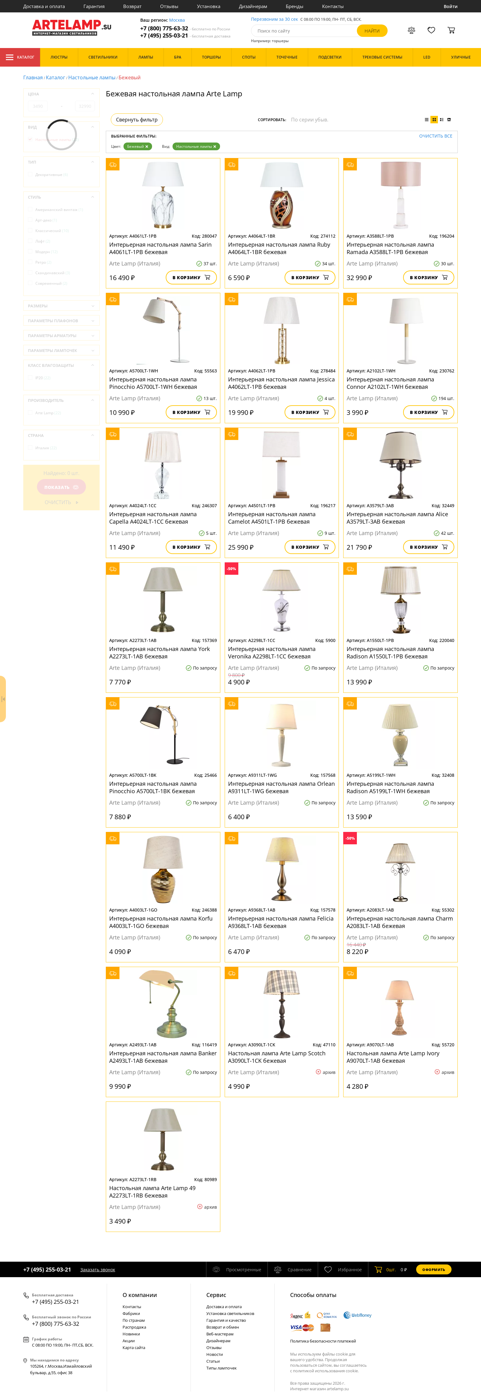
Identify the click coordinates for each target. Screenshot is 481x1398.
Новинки (131, 1334)
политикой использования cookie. (326, 1371)
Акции (129, 1340)
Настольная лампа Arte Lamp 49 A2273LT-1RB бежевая (152, 1191)
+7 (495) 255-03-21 (185, 35)
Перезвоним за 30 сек (274, 19)
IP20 (43, 377)
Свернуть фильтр (137, 119)
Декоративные (51, 174)
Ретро (43, 262)
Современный (51, 283)
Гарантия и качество (226, 1320)
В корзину (191, 277)
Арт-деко (46, 220)
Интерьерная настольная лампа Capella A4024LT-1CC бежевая (153, 517)
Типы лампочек (221, 1368)
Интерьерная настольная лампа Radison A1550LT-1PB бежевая (390, 652)
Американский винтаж (59, 209)
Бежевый (137, 146)
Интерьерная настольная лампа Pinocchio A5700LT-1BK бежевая (153, 787)
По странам (134, 1320)
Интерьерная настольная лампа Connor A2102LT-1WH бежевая (390, 383)
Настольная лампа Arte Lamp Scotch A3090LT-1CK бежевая (277, 1056)
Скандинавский (52, 272)
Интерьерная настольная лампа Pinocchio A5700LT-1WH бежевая (153, 383)
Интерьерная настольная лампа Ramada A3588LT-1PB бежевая (390, 248)
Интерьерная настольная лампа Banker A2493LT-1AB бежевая (163, 1056)
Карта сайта (134, 1347)
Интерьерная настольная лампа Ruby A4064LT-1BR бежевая (279, 248)
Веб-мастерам (220, 1334)
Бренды (294, 6)
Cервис (216, 1295)
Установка (208, 6)
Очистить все (435, 136)
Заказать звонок (97, 1270)
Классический (52, 230)
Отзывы (169, 6)
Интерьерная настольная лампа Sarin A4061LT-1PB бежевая (160, 248)
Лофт (42, 241)
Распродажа (134, 1327)
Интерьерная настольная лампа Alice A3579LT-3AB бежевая (397, 517)
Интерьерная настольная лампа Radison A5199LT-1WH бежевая (390, 787)
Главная (33, 77)
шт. (385, 1269)
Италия (46, 448)
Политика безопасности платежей (323, 1341)
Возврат (132, 6)
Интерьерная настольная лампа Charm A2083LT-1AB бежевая (400, 922)
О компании (140, 1295)
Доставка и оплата (44, 6)
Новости (214, 1354)
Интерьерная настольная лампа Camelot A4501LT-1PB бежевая (272, 517)
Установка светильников (230, 1313)
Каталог (20, 57)
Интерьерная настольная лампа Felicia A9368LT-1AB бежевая (281, 922)
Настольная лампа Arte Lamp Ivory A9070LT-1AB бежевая (393, 1056)
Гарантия (94, 6)
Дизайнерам (253, 6)
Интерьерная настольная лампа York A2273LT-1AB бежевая (159, 652)
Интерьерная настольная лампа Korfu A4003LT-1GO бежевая (161, 922)
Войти (451, 6)
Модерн (46, 251)
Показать (61, 487)
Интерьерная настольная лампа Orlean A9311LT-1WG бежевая (281, 787)
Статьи (213, 1361)
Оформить (433, 1269)
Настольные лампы (91, 77)
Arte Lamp (48, 412)
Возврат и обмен (222, 1327)
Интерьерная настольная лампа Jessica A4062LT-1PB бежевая (281, 383)
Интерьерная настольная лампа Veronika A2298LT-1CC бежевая (272, 652)
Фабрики (131, 1313)
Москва (177, 20)
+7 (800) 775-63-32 (185, 28)
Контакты (333, 6)
